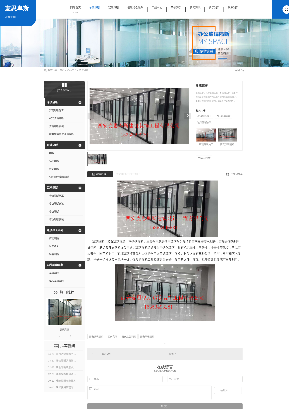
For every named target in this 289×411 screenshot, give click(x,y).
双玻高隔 (64, 329)
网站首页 (75, 7)
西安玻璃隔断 (223, 116)
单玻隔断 (94, 7)
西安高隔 (112, 336)
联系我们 (233, 7)
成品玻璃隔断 (55, 264)
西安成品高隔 (129, 336)
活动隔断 (52, 187)
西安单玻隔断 (147, 336)
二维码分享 (237, 174)
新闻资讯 (195, 7)
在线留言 (204, 158)
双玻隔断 (113, 7)
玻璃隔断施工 (204, 116)
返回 (239, 70)
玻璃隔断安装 (204, 122)
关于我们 (214, 7)
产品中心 (157, 7)
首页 (62, 70)
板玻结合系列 (135, 7)
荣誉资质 (176, 7)
